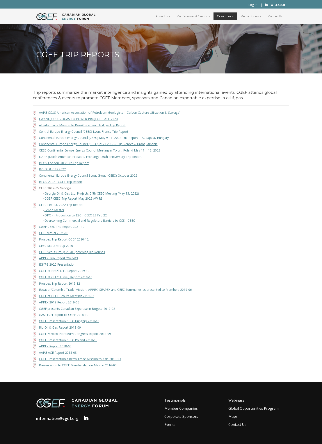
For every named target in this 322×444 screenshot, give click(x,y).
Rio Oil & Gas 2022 (52, 169)
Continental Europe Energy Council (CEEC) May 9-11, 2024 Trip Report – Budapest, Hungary (104, 138)
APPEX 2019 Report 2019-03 (59, 302)
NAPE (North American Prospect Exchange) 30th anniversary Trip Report (90, 157)
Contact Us (275, 16)
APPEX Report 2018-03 (55, 346)
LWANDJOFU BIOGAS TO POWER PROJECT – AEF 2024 (78, 119)
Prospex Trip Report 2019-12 (59, 283)
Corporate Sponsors (181, 416)
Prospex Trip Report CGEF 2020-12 (64, 239)
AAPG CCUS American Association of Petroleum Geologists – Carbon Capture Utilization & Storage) (109, 112)
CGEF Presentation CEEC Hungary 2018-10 (69, 321)
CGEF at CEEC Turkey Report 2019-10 (65, 277)
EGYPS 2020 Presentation (57, 264)
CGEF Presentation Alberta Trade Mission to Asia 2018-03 (80, 359)
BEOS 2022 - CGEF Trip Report (60, 182)
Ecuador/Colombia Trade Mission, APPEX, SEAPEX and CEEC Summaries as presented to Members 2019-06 (115, 289)
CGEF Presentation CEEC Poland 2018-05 (68, 340)
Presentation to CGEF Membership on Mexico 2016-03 (78, 365)
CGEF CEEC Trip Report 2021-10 (61, 227)
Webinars (236, 400)
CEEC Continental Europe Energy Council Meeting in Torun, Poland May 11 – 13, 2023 (99, 150)
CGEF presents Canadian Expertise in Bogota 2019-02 (77, 308)
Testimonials (175, 400)
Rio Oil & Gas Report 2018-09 (60, 327)
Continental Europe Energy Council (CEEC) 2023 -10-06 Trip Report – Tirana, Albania (98, 144)
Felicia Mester (54, 210)
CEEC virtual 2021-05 (53, 233)
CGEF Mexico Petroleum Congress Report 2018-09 (75, 334)
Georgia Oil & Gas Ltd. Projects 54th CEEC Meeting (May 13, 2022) (91, 193)
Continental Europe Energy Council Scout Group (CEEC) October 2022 (88, 175)
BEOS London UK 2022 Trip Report (64, 163)
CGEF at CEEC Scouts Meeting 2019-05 (66, 296)
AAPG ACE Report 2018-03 (58, 352)
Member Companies (181, 408)
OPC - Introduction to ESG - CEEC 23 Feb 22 (75, 215)
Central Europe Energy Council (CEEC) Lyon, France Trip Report (83, 131)
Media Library (251, 16)
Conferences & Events (193, 16)
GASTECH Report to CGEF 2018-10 (63, 315)
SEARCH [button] (278, 5)
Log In (252, 5)
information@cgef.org (57, 418)
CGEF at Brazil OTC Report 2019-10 (64, 271)
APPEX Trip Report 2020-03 (58, 258)
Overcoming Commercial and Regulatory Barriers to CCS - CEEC (89, 220)
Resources (225, 16)
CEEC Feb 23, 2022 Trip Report (61, 205)
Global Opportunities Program (253, 408)
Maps (233, 416)
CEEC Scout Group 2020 (56, 246)
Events (169, 424)
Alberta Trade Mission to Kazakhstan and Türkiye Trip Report (82, 125)
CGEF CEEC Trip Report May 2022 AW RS (73, 198)
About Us (163, 16)
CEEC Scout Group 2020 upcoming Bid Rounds (72, 252)
